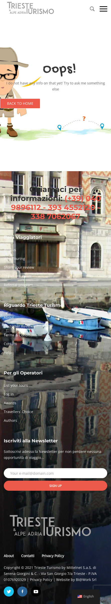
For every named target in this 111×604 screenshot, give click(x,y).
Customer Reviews (19, 326)
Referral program (18, 284)
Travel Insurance (18, 276)
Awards (10, 402)
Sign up (55, 485)
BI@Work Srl (86, 579)
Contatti (10, 343)
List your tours (16, 385)
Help (8, 352)
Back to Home (20, 103)
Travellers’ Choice (18, 411)
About (9, 317)
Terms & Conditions (20, 335)
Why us (10, 249)
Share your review (19, 267)
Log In (9, 394)
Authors (10, 420)
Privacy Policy (53, 555)
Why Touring (14, 258)
